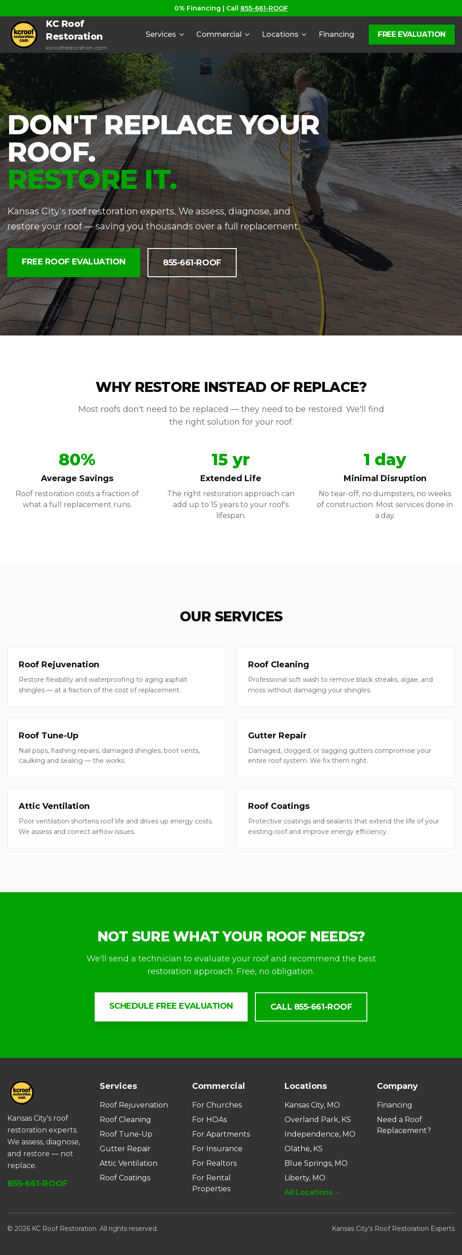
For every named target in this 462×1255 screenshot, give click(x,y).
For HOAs (209, 1119)
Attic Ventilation (128, 1163)
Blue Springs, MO (316, 1163)
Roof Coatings (125, 1178)
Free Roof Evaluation (74, 262)
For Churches (217, 1105)
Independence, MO (319, 1134)
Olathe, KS (303, 1148)
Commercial (223, 34)
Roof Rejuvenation (134, 1105)
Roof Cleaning (125, 1119)
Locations (285, 34)
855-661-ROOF (264, 8)
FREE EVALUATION (412, 34)
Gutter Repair (125, 1148)
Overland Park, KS (317, 1119)
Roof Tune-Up (126, 1134)
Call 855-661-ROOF (311, 1007)
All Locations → (313, 1192)
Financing (336, 34)
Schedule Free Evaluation (171, 1006)
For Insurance (217, 1148)
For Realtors (214, 1163)
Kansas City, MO (312, 1105)
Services (165, 34)
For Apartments (221, 1134)
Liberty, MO (304, 1178)
